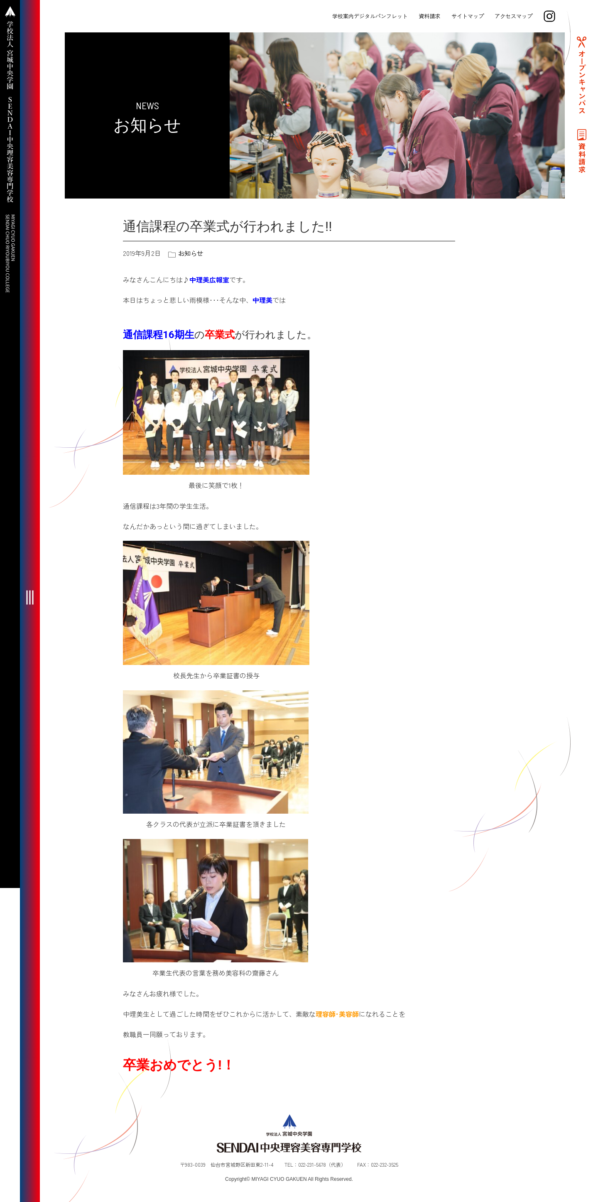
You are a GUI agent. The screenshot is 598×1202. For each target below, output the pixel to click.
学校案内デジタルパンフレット (369, 16)
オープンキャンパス (581, 85)
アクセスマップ (513, 16)
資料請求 (429, 16)
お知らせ (191, 253)
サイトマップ (467, 16)
